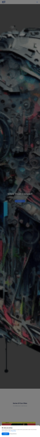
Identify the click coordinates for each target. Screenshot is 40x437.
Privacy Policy (13, 430)
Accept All (5, 433)
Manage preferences (13, 433)
